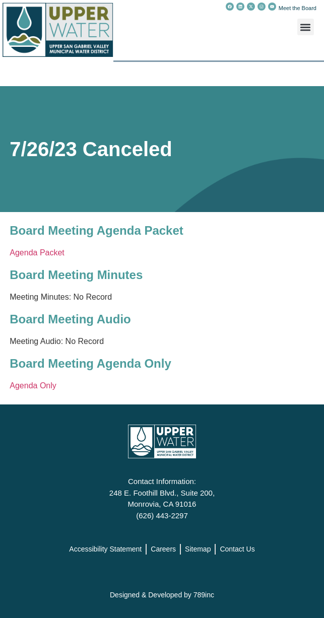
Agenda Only (33, 385)
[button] (305, 27)
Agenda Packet (37, 252)
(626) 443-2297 (162, 515)
